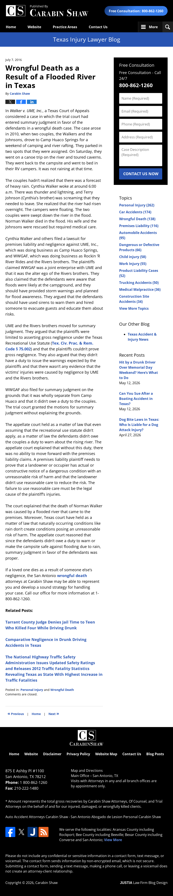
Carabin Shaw (46, 882)
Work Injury (132, 263)
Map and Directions (87, 770)
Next (53, 713)
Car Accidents (135, 212)
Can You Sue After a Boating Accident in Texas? (136, 398)
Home (11, 27)
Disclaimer (52, 754)
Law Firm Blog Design (144, 882)
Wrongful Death (62, 690)
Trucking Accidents (139, 282)
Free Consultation (136, 65)
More (153, 27)
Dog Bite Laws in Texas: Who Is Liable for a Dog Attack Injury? (139, 424)
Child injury (132, 256)
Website (34, 27)
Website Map (106, 754)
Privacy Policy (78, 754)
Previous (16, 713)
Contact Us (98, 27)
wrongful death (72, 575)
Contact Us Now (140, 173)
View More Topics (134, 308)
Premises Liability (138, 225)
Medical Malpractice (140, 289)
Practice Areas (65, 27)
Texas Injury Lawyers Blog (47, 11)
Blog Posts (155, 754)
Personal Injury (31, 690)
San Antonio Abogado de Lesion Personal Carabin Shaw (116, 816)
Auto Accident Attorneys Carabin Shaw (36, 816)
